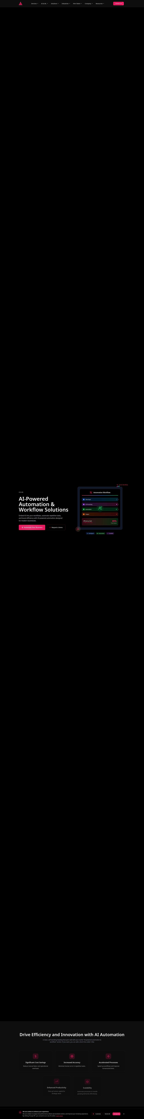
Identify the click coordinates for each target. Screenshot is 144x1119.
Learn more (59, 1116)
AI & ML (44, 4)
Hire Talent (77, 4)
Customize (97, 1114)
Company (89, 4)
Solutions (55, 4)
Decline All (107, 1114)
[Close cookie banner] (123, 1113)
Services (34, 4)
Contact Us (118, 3)
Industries (66, 4)
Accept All (116, 1114)
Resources (100, 4)
